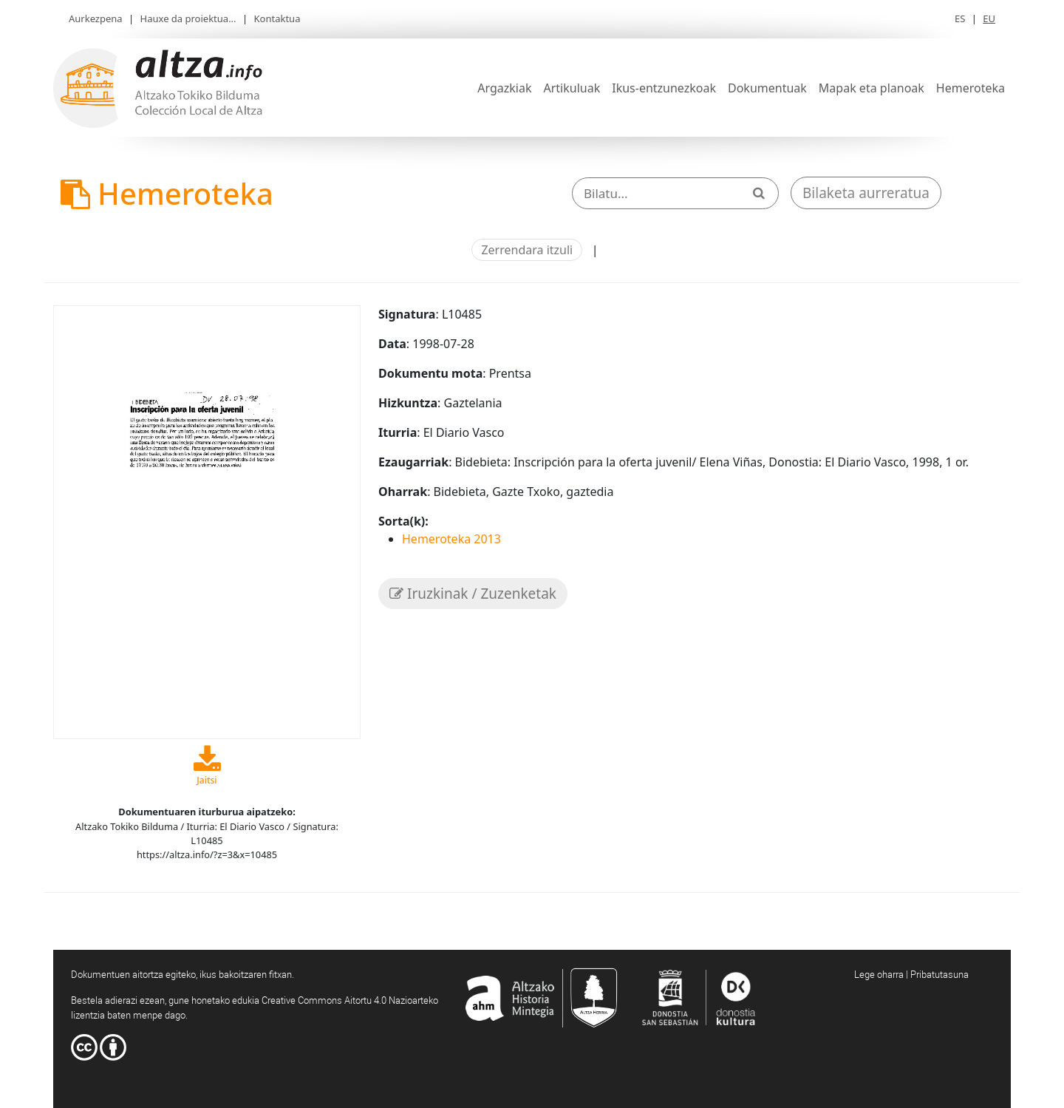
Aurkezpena (96, 18)
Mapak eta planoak (871, 88)
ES (960, 18)
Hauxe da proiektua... (188, 18)
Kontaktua (277, 18)
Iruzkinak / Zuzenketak (472, 593)
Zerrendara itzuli (527, 250)
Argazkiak (504, 88)
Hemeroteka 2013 (451, 539)
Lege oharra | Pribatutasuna (911, 974)
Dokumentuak (767, 88)
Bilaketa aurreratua (866, 193)
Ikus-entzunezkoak (664, 88)
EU (989, 18)
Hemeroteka (970, 88)
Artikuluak (571, 88)
